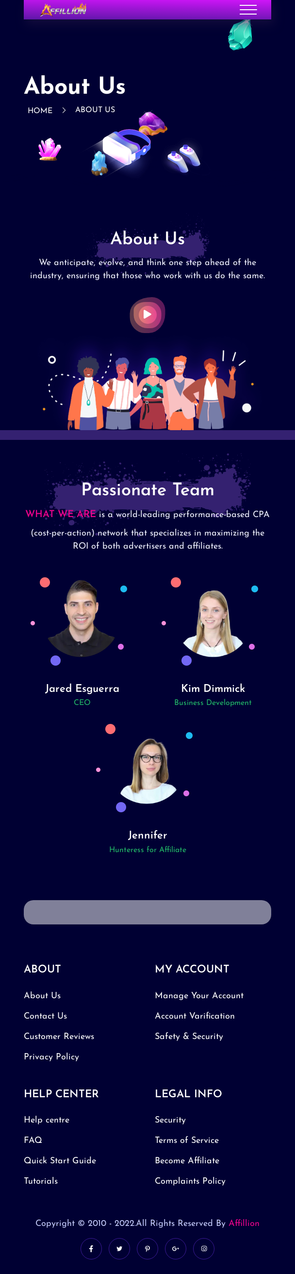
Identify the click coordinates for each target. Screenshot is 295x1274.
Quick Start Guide (60, 1161)
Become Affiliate (187, 1161)
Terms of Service (187, 1140)
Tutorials (41, 1181)
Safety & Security (189, 1036)
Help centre (46, 1120)
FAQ (33, 1140)
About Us (95, 110)
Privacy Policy (51, 1057)
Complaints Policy (190, 1181)
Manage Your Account (199, 996)
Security (170, 1120)
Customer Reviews (59, 1036)
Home (40, 111)
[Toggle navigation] (248, 9)
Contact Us (45, 1016)
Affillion (244, 1223)
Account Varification (195, 1016)
